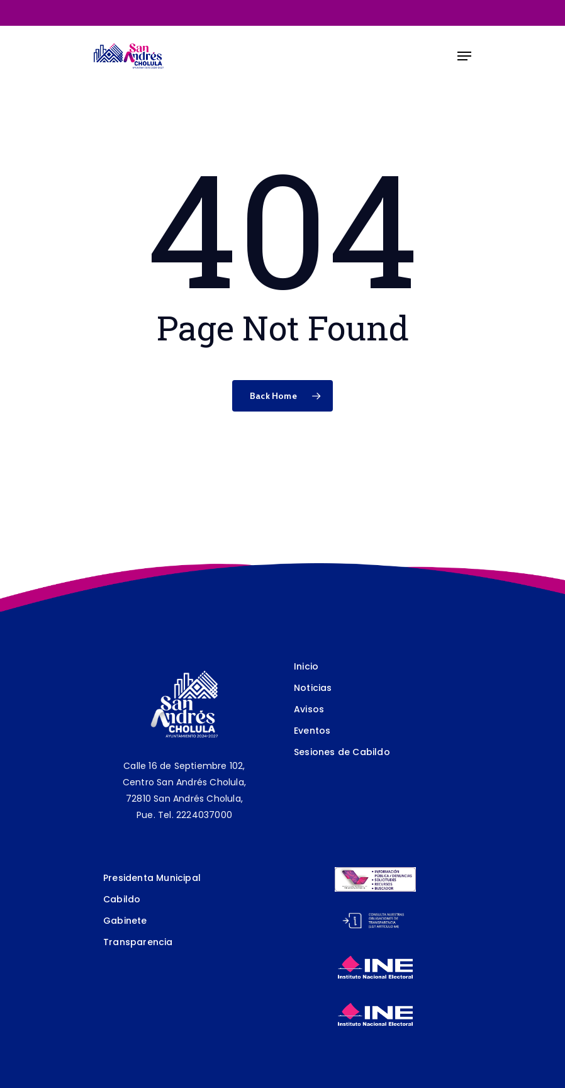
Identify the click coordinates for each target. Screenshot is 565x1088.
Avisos (309, 709)
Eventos (312, 730)
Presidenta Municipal (152, 878)
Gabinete (125, 920)
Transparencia (138, 942)
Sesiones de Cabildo (342, 752)
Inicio (306, 666)
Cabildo (121, 899)
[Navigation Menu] (464, 56)
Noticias (313, 687)
